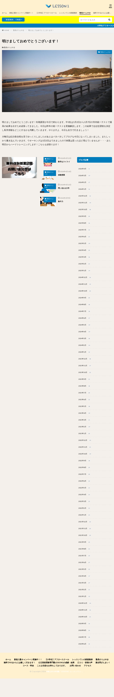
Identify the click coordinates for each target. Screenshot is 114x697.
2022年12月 (85, 451)
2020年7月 (85, 655)
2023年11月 (85, 373)
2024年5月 (85, 331)
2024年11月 (85, 289)
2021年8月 (85, 564)
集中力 (61, 201)
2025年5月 (85, 246)
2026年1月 (85, 190)
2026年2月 (85, 183)
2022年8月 (85, 479)
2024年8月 (85, 310)
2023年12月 (85, 366)
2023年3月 (85, 430)
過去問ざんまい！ (102, 681)
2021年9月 (85, 557)
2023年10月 (85, 380)
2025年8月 (85, 225)
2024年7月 (85, 317)
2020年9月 (85, 641)
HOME (6, 30)
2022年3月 (85, 514)
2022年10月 (85, 465)
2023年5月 (85, 416)
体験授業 (61, 175)
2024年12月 (85, 282)
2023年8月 (85, 394)
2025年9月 (85, 218)
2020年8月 (85, 648)
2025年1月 (85, 275)
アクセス (87, 684)
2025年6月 (85, 239)
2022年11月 (85, 458)
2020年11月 (85, 627)
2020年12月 (85, 620)
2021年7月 (85, 571)
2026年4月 (85, 169)
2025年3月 (85, 260)
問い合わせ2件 (64, 188)
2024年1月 (85, 359)
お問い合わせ (75, 684)
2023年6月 (85, 409)
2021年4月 (85, 592)
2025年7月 (85, 232)
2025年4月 (85, 253)
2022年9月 (85, 472)
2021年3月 (85, 599)
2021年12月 (85, 535)
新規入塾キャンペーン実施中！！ (24, 13)
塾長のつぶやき (97, 13)
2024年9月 (85, 303)
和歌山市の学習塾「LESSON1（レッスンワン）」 (65, 690)
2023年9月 (85, 387)
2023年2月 (85, 437)
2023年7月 (85, 401)
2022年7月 (85, 486)
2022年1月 (85, 528)
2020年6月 (85, 662)
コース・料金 (28, 684)
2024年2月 (85, 352)
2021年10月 (85, 550)
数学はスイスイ (64, 161)
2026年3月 (85, 176)
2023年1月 (85, 444)
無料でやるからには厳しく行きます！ (19, 681)
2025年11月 (85, 204)
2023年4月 (85, 423)
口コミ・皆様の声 (85, 681)
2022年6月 (85, 493)
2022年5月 (85, 500)
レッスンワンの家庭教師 (78, 13)
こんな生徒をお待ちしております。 (52, 684)
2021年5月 (85, 585)
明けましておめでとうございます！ (41, 30)
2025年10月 (85, 211)
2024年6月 (85, 324)
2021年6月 (85, 578)
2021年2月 (85, 606)
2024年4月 (85, 338)
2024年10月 (85, 296)
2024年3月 (85, 345)
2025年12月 (85, 197)
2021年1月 (85, 613)
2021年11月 (85, 543)
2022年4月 (85, 507)
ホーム (5, 13)
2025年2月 (85, 267)
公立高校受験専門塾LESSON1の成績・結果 (56, 681)
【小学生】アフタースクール (53, 13)
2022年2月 (85, 521)
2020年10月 (85, 634)
